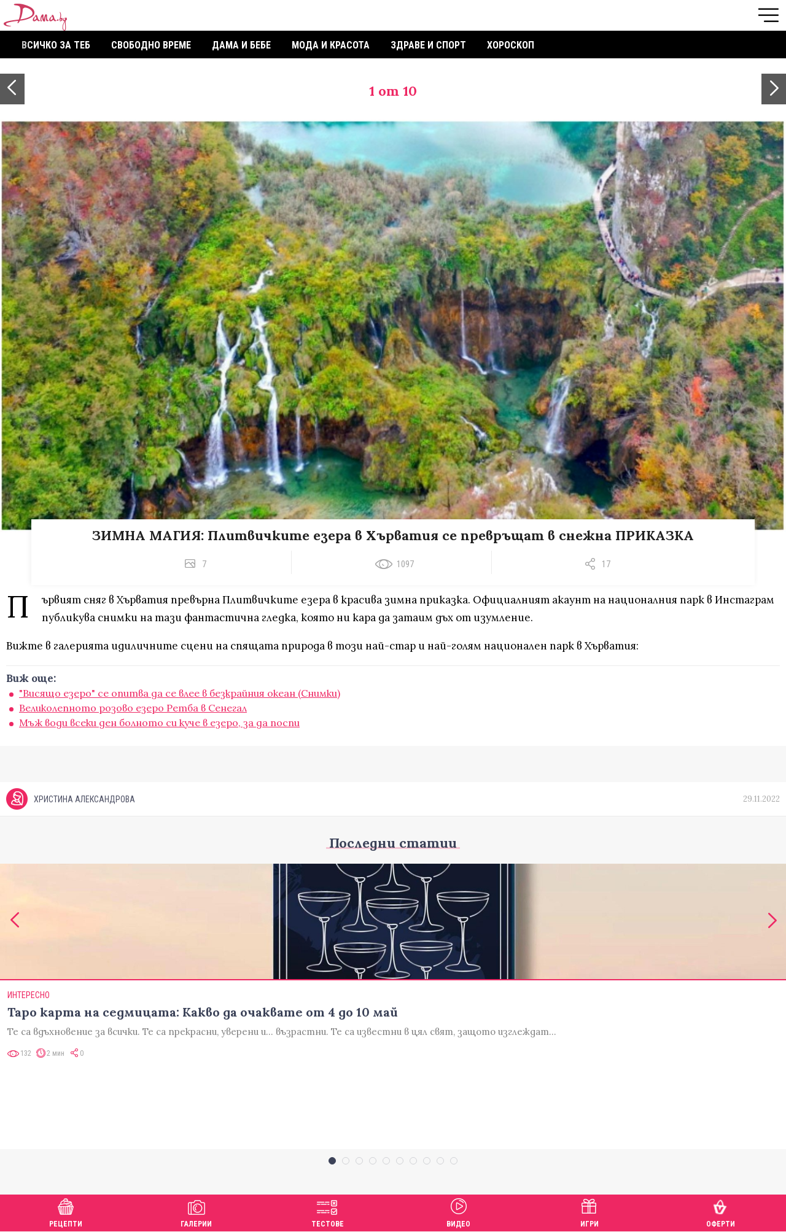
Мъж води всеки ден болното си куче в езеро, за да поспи (159, 722)
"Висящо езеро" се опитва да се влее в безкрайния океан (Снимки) (179, 693)
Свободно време (151, 45)
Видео (458, 1211)
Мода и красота (331, 45)
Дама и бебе (241, 45)
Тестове (327, 1211)
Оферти (720, 1211)
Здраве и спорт (428, 45)
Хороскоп (510, 45)
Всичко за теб (55, 45)
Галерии (196, 1211)
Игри (589, 1211)
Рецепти (65, 1211)
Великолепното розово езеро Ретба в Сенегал (133, 708)
